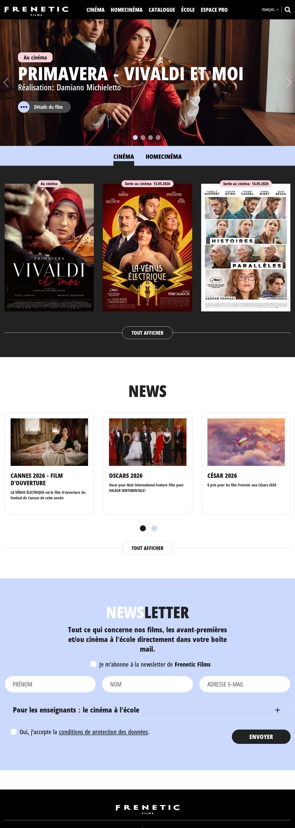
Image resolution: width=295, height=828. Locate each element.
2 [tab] (153, 528)
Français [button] (268, 9)
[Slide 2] (143, 137)
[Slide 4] (158, 137)
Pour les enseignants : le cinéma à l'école (76, 710)
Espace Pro (214, 9)
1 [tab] (141, 528)
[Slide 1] (135, 137)
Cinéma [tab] (123, 156)
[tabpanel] (148, 257)
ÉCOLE (188, 9)
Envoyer (261, 736)
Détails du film (40, 107)
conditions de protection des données (103, 731)
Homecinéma (127, 9)
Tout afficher (147, 332)
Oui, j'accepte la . (84, 731)
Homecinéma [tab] (164, 156)
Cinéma (95, 9)
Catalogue (162, 9)
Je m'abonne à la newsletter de (155, 664)
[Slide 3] (150, 137)
